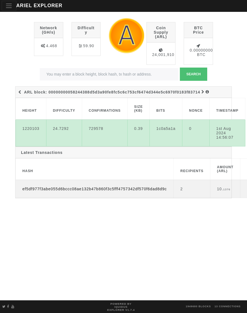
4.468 (51, 46)
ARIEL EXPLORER (39, 5)
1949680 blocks (198, 306)
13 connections (227, 306)
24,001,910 (163, 54)
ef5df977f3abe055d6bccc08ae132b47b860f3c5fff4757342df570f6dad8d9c (94, 189)
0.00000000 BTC (201, 52)
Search (193, 74)
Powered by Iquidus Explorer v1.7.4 (121, 306)
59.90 (88, 46)
